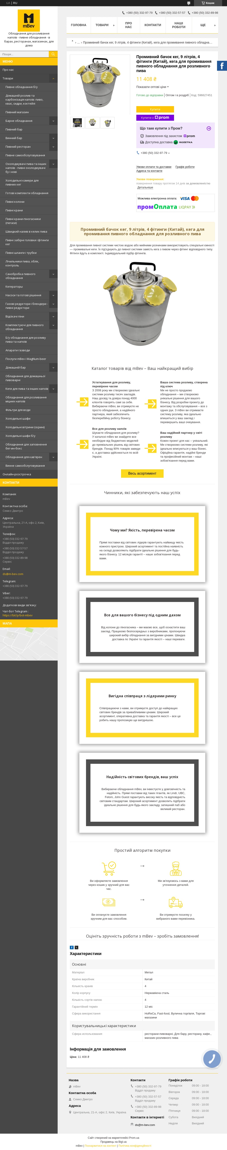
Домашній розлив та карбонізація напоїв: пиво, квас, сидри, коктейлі (24, 99)
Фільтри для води (18, 410)
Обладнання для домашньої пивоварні (25, 378)
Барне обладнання (19, 121)
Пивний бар (14, 129)
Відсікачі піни (15, 316)
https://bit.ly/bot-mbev (18, 615)
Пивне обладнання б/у (22, 87)
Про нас (8, 70)
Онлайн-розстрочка (17, 474)
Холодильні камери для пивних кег (22, 182)
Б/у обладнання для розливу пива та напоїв (26, 340)
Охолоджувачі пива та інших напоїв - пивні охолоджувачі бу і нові (26, 168)
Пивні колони (15, 202)
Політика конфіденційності (135, 1145)
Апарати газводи (18, 350)
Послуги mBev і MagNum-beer (26, 359)
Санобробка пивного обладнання (20, 276)
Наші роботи (179, 25)
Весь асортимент (142, 473)
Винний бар (14, 138)
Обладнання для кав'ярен (24, 457)
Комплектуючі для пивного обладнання (25, 327)
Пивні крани (14, 210)
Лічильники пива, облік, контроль (22, 263)
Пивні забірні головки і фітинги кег (27, 242)
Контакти (153, 25)
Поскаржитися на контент (100, 1145)
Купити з (155, 118)
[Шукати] (53, 54)
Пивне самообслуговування (25, 155)
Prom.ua (134, 1137)
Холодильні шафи (18, 418)
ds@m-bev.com (13, 574)
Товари (8, 78)
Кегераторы (14, 286)
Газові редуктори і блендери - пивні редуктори (27, 306)
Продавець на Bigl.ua (113, 1141)
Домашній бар (16, 367)
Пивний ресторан (18, 147)
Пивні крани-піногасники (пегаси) (23, 221)
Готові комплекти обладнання (27, 193)
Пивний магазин (17, 112)
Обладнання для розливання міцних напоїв (26, 399)
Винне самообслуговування (25, 466)
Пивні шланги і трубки (21, 253)
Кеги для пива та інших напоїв (27, 389)
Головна (78, 25)
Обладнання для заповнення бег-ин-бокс (26, 446)
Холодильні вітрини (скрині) (25, 427)
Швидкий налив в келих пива (26, 231)
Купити (155, 109)
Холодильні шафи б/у (20, 436)
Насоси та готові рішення (23, 295)
